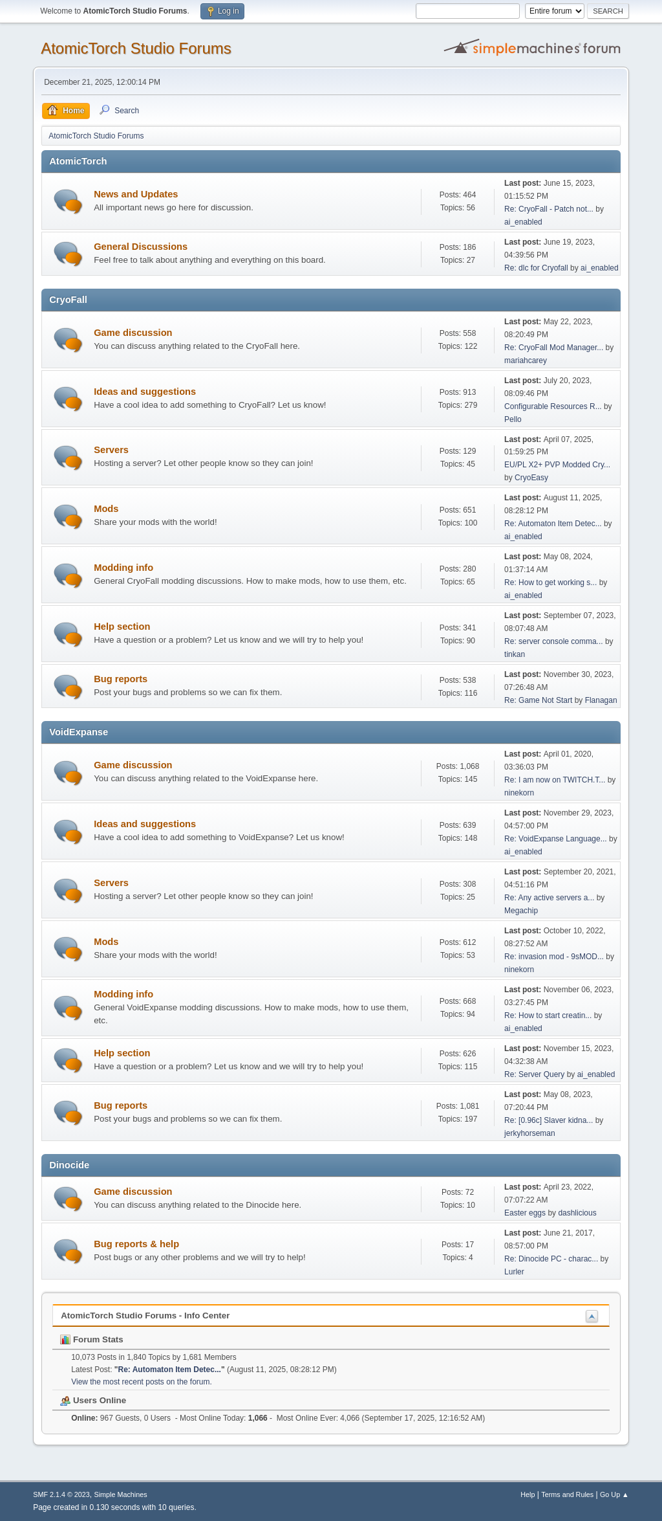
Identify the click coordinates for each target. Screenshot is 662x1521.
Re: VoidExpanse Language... (555, 838)
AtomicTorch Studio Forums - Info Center (145, 1315)
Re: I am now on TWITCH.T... (554, 779)
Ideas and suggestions (145, 391)
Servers (111, 450)
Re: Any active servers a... (549, 897)
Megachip (521, 910)
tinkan (514, 654)
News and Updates (136, 194)
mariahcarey (525, 360)
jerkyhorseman (529, 1133)
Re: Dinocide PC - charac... (551, 1258)
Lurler (514, 1271)
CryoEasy (531, 477)
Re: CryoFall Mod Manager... (553, 347)
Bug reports (120, 679)
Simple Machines (120, 1494)
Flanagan (601, 700)
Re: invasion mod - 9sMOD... (554, 956)
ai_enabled (523, 222)
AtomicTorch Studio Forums (136, 48)
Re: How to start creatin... (548, 1015)
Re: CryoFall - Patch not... (548, 209)
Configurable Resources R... (553, 406)
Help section (122, 626)
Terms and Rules (567, 1494)
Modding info (123, 567)
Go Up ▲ (614, 1494)
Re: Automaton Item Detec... (553, 523)
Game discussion (133, 333)
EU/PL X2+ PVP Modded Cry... (557, 464)
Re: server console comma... (553, 641)
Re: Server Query (534, 1074)
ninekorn (519, 792)
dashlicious (577, 1212)
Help (527, 1494)
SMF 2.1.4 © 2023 (61, 1494)
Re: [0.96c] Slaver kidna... (548, 1120)
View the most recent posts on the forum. (141, 1381)
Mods (106, 509)
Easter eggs (525, 1212)
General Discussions (140, 246)
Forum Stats (91, 1339)
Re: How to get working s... (550, 582)
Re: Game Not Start (538, 700)
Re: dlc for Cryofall (536, 267)
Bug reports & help (136, 1244)
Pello (513, 419)
